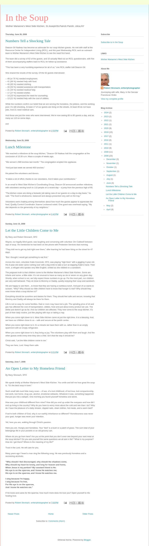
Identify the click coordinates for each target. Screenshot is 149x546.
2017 (106, 136)
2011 (106, 144)
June (108, 183)
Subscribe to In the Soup (112, 42)
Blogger (87, 540)
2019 (106, 132)
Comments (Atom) (56, 521)
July (108, 179)
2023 (106, 116)
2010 (106, 148)
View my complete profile (112, 99)
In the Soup (26, 17)
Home (51, 514)
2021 (106, 124)
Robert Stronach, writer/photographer (122, 88)
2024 (106, 112)
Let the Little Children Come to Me (31, 230)
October (110, 167)
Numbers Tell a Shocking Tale (27, 41)
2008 (106, 156)
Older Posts (88, 514)
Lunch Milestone (18, 147)
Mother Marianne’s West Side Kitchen (118, 59)
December (111, 159)
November (111, 163)
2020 (106, 128)
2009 (106, 152)
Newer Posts (13, 514)
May (108, 205)
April (108, 209)
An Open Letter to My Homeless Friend (35, 368)
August (109, 175)
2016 (106, 140)
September (111, 171)
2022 (106, 120)
